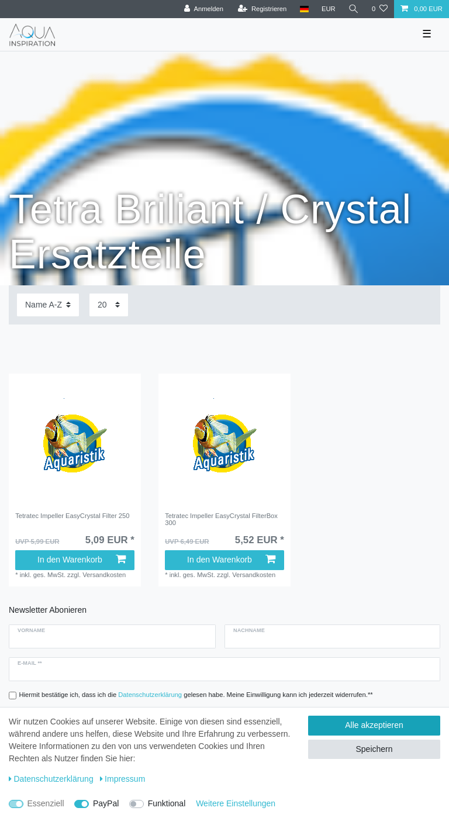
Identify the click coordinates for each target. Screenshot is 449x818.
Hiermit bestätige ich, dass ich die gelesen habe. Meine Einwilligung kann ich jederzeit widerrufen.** (196, 694)
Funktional (167, 803)
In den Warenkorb (81, 559)
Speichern (373, 749)
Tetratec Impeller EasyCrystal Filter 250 (72, 515)
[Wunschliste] (379, 9)
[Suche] (353, 9)
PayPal (106, 803)
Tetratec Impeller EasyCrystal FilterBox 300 (221, 519)
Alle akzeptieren (374, 725)
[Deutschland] (304, 9)
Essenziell (45, 803)
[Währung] (328, 9)
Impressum (123, 779)
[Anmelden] (204, 9)
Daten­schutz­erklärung (51, 779)
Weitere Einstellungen (235, 803)
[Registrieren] (262, 9)
